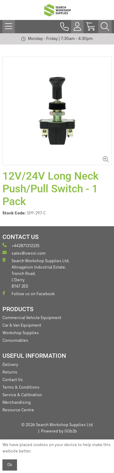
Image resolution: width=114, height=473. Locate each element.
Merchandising (16, 402)
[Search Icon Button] (105, 26)
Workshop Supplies (20, 333)
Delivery (10, 365)
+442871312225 (21, 245)
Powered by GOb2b (59, 431)
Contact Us (12, 380)
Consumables (15, 340)
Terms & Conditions (21, 387)
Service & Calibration (22, 395)
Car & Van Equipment (21, 325)
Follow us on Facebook (28, 293)
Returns (9, 372)
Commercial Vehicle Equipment (31, 318)
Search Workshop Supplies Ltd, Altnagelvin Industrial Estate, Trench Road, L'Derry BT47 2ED (35, 273)
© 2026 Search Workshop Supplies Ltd (57, 425)
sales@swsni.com (24, 253)
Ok (9, 465)
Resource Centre (18, 410)
